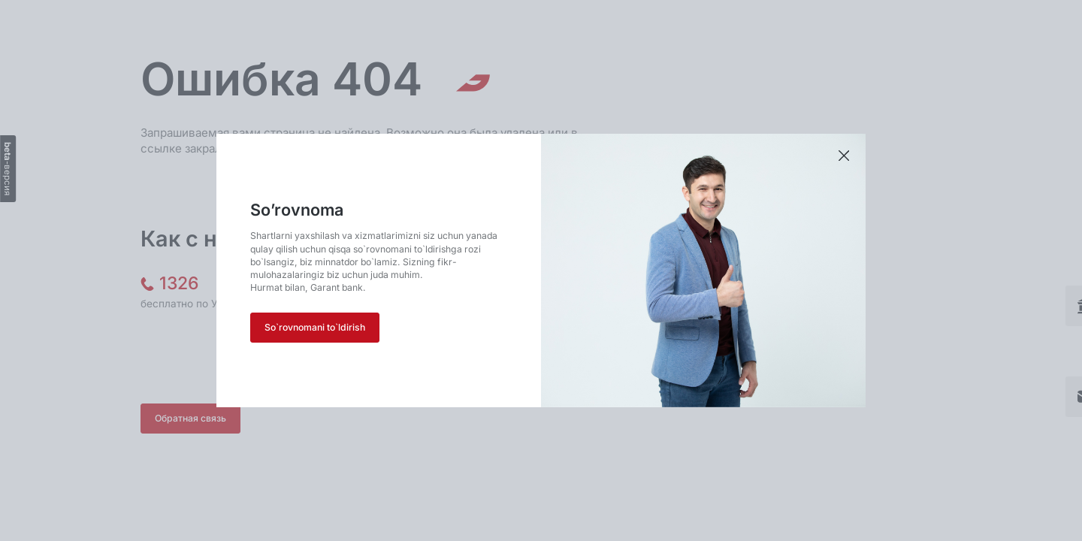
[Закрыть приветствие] (844, 156)
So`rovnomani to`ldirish (314, 327)
